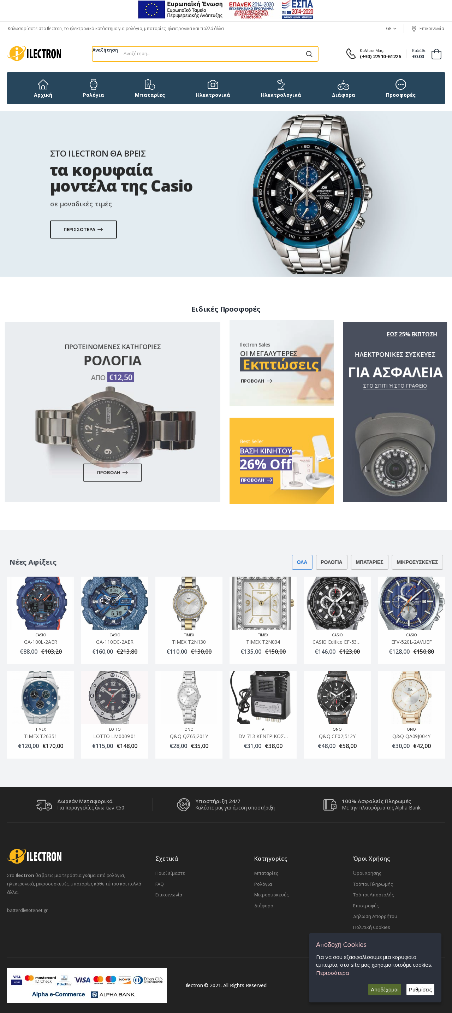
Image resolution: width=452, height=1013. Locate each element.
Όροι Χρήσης (367, 873)
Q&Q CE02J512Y (337, 736)
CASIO (40, 634)
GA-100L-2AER (40, 641)
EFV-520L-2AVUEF (411, 641)
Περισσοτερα (83, 240)
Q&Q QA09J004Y (411, 736)
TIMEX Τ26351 (40, 736)
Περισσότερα (332, 972)
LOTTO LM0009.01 (114, 736)
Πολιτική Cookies (371, 927)
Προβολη (99, 472)
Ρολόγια (263, 884)
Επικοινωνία (427, 28)
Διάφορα (263, 905)
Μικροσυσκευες (403, 562)
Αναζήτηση (105, 50)
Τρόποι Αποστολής (373, 894)
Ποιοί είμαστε (170, 873)
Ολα (288, 562)
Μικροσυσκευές (271, 894)
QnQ (189, 729)
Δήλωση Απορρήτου (375, 916)
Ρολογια (318, 562)
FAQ (159, 884)
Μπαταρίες (266, 873)
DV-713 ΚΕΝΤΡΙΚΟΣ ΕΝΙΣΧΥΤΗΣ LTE (280, 736)
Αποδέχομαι (385, 989)
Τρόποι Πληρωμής (373, 884)
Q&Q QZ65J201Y (189, 736)
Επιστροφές (366, 905)
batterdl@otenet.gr (27, 910)
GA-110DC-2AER (114, 641)
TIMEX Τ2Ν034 (263, 641)
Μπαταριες (356, 562)
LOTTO (115, 729)
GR (389, 28)
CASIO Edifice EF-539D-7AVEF (346, 641)
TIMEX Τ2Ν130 (189, 641)
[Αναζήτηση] (309, 54)
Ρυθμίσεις (420, 989)
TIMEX (189, 634)
